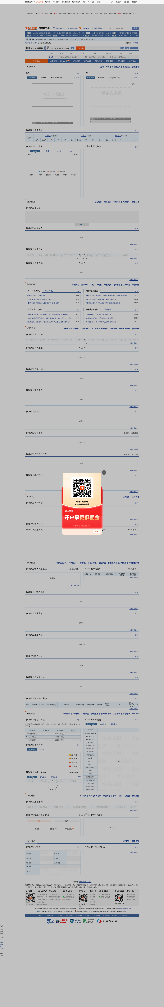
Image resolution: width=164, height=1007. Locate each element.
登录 (112, 2)
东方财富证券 (66, 2)
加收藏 (33, 2)
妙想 (84, 2)
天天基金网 (56, 2)
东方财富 (47, 2)
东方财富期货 (76, 2)
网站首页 (28, 2)
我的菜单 (119, 2)
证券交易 (126, 2)
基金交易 (134, 2)
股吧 (98, 2)
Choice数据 (91, 2)
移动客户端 (39, 2)
